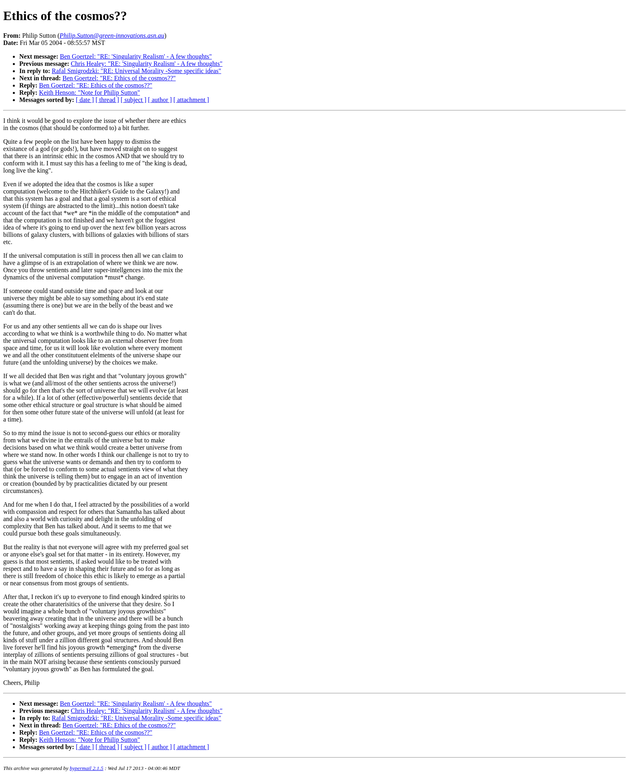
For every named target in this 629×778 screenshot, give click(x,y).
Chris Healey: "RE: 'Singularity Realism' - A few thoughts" (147, 63)
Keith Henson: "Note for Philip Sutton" (89, 92)
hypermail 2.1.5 (86, 768)
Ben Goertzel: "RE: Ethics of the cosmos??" (119, 78)
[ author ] (160, 99)
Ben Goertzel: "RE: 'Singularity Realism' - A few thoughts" (136, 56)
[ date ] (85, 99)
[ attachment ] (191, 99)
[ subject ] (133, 99)
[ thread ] (107, 99)
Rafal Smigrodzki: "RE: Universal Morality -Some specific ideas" (136, 70)
